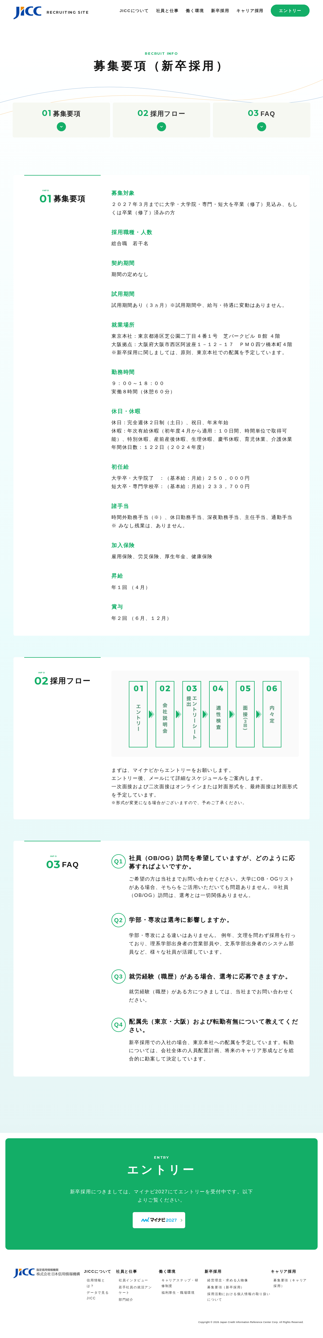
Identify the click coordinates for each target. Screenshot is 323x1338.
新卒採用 (220, 10)
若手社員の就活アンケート (135, 1290)
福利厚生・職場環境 (178, 1293)
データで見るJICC (98, 1295)
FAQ (261, 113)
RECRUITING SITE (68, 12)
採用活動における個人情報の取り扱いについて (239, 1296)
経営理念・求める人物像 (227, 1280)
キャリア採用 (250, 10)
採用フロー (161, 113)
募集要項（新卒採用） (225, 1287)
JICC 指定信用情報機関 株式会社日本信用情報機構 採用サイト (28, 14)
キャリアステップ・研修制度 (180, 1283)
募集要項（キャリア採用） (290, 1283)
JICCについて (134, 10)
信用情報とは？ (96, 1283)
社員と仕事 (167, 10)
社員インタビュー (133, 1280)
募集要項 (61, 113)
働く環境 (195, 10)
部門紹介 (126, 1299)
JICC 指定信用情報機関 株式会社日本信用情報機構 (46, 1273)
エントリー (290, 10)
